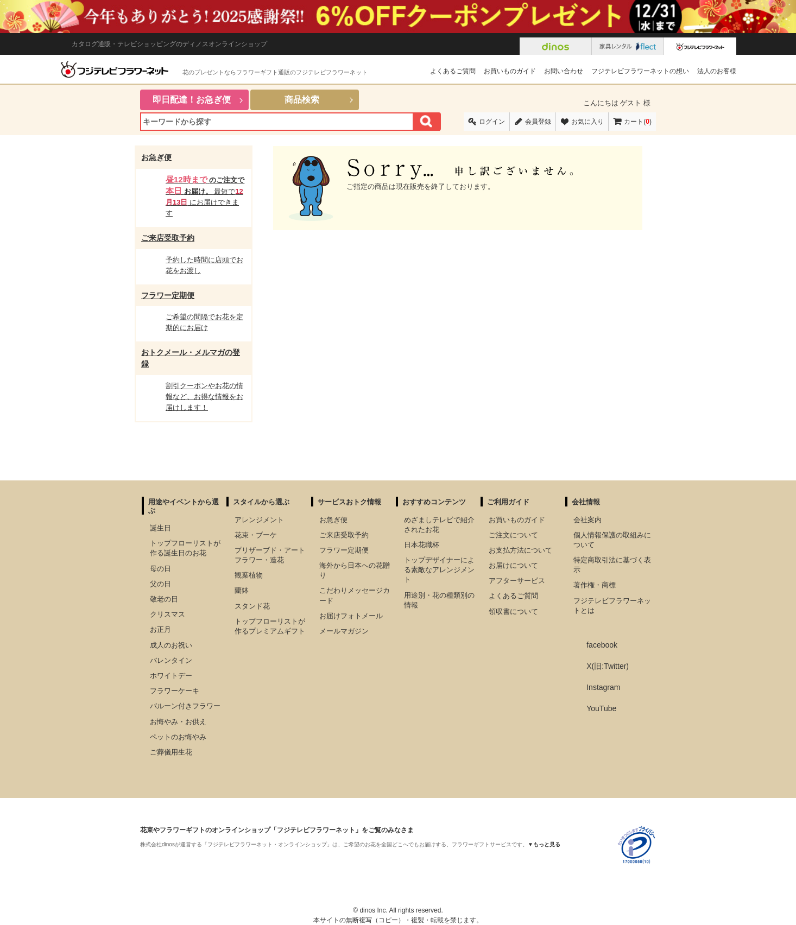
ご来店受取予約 (167, 237)
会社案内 (587, 520)
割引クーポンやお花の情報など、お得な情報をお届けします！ (204, 396)
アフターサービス (517, 580)
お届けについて (513, 565)
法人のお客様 (716, 71)
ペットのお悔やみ (178, 737)
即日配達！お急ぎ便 (192, 99)
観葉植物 (249, 575)
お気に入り (587, 121)
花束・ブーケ (256, 535)
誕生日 (160, 528)
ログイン (492, 121)
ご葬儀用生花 (171, 752)
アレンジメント (259, 520)
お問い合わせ (563, 71)
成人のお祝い (171, 645)
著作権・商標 (594, 585)
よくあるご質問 (453, 71)
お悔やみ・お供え (178, 722)
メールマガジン (344, 631)
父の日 (160, 584)
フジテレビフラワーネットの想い (640, 71)
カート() (638, 121)
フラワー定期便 (167, 295)
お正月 (160, 629)
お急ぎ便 (156, 157)
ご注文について (513, 535)
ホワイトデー (171, 675)
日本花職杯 (421, 545)
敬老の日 (164, 599)
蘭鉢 (242, 590)
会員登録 (538, 121)
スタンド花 (252, 606)
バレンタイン (171, 660)
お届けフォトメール (351, 616)
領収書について (513, 611)
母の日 (160, 569)
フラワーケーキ (174, 691)
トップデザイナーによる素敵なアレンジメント (439, 570)
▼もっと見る (544, 844)
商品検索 (302, 99)
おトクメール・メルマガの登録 (190, 358)
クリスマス (167, 614)
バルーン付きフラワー (185, 706)
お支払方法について (520, 550)
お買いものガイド (510, 71)
